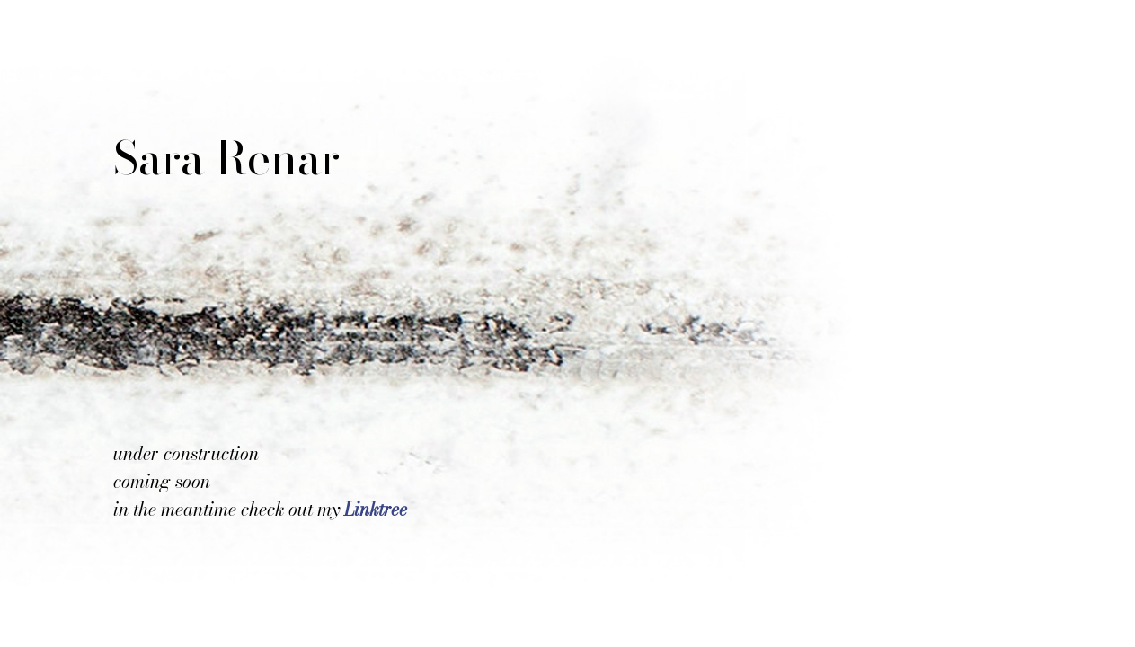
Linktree (375, 509)
